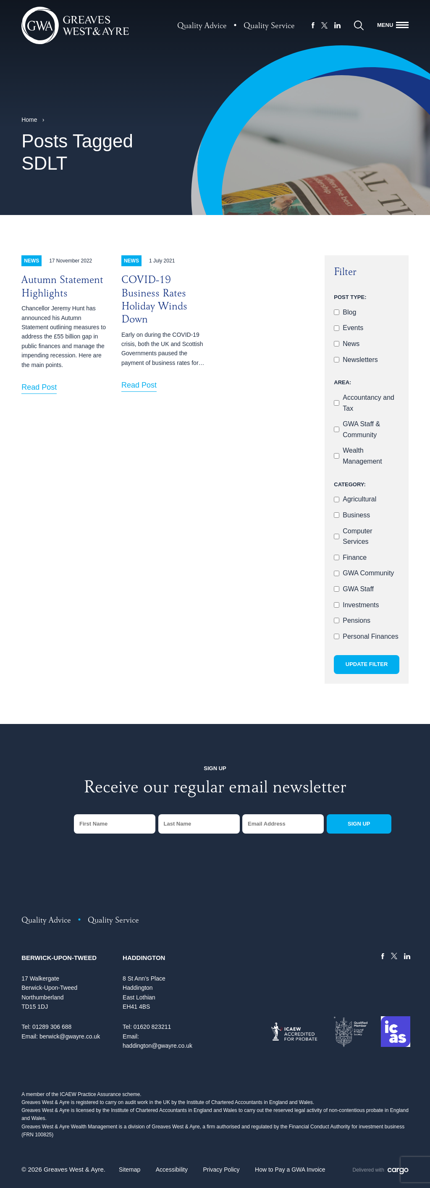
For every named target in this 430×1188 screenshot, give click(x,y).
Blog (349, 312)
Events (353, 327)
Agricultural (359, 499)
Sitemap (129, 1169)
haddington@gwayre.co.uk (157, 1045)
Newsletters (360, 359)
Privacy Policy (221, 1169)
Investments (361, 604)
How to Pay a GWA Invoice (290, 1169)
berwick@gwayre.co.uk (69, 1036)
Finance (355, 557)
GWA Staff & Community (361, 429)
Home (29, 119)
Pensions (356, 620)
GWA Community (368, 573)
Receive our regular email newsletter (215, 789)
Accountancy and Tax (368, 403)
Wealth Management (362, 456)
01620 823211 (152, 1026)
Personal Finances (371, 636)
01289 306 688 (51, 1026)
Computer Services (357, 536)
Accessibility (172, 1169)
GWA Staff (358, 589)
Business (356, 515)
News (351, 343)
